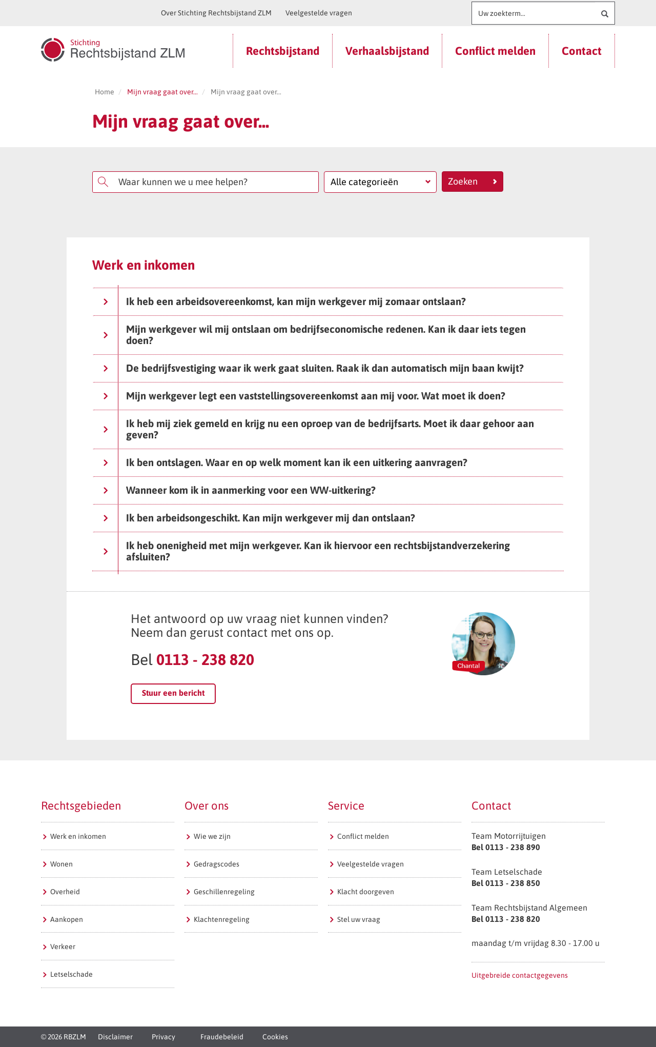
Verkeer (62, 946)
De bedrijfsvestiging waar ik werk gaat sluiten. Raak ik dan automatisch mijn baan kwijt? (313, 368)
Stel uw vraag (358, 919)
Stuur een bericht (173, 692)
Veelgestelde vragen (318, 13)
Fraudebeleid (221, 1037)
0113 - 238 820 (205, 659)
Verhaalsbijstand (387, 50)
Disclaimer (115, 1037)
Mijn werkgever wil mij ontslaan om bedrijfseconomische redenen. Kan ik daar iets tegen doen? (314, 334)
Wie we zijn (212, 836)
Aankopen (66, 919)
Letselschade (71, 974)
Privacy (163, 1037)
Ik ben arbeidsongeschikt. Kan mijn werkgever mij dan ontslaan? (259, 518)
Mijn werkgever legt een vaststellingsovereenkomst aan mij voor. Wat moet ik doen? (304, 395)
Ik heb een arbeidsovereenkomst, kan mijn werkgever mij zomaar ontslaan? (284, 301)
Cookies (275, 1037)
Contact (582, 50)
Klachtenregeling (222, 919)
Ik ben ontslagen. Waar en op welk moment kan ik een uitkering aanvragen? (285, 462)
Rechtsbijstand (282, 50)
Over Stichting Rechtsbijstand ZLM (216, 13)
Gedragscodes (216, 864)
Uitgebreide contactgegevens (519, 975)
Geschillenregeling (224, 892)
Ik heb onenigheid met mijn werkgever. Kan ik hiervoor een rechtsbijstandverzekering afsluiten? (306, 550)
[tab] (328, 301)
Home (104, 92)
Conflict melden (495, 50)
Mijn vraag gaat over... (162, 92)
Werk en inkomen (78, 836)
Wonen (61, 864)
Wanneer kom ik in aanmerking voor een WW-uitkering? (239, 490)
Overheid (65, 892)
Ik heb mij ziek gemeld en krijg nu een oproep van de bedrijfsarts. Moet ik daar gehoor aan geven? (318, 428)
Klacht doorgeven (365, 892)
